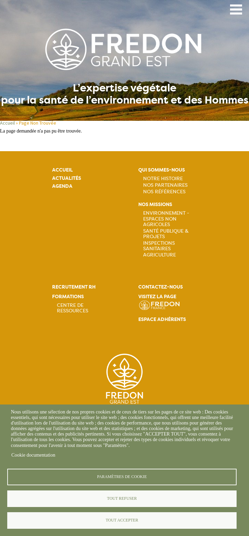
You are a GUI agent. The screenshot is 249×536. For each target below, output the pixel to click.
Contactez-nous (160, 287)
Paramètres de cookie (122, 476)
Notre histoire (163, 178)
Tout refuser (122, 498)
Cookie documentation (33, 455)
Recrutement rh (74, 287)
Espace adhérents (162, 319)
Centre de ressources (72, 308)
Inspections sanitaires (159, 246)
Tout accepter (122, 520)
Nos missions (155, 204)
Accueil (7, 123)
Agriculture (159, 255)
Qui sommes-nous (161, 170)
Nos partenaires (165, 185)
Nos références (164, 191)
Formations (68, 296)
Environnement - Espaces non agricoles (166, 218)
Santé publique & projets (166, 234)
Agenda (62, 186)
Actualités (66, 178)
